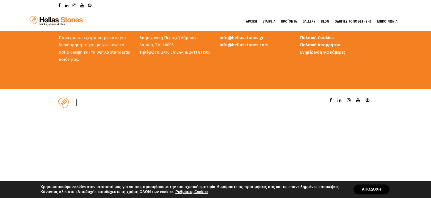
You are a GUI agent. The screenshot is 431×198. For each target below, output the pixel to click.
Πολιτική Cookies (317, 37)
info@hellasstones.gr (242, 37)
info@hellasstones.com (244, 44)
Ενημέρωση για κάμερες (323, 52)
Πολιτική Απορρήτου (320, 44)
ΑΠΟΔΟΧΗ (371, 189)
